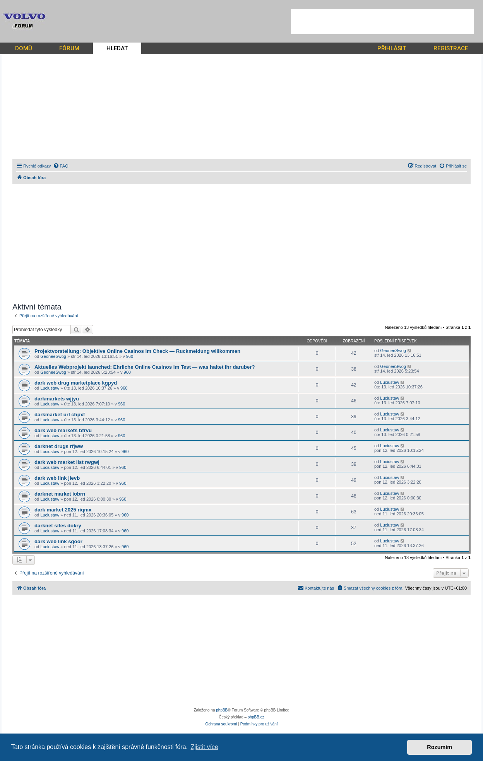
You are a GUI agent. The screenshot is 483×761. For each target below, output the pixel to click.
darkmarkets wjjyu (56, 399)
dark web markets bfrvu (63, 430)
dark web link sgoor (58, 541)
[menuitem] (61, 166)
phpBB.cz (256, 717)
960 (129, 356)
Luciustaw (49, 388)
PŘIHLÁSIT (391, 48)
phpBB (222, 710)
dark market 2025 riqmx (62, 510)
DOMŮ (23, 48)
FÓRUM (69, 48)
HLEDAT (117, 48)
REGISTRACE (450, 48)
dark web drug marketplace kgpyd (75, 383)
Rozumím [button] (439, 747)
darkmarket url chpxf (59, 414)
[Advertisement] (382, 21)
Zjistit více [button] (204, 747)
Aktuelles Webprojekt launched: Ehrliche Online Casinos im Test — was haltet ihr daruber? (144, 367)
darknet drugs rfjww (58, 446)
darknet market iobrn (59, 494)
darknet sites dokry (57, 525)
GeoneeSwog (53, 356)
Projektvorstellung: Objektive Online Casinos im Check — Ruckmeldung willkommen (137, 351)
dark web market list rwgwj (66, 462)
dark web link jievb (57, 478)
